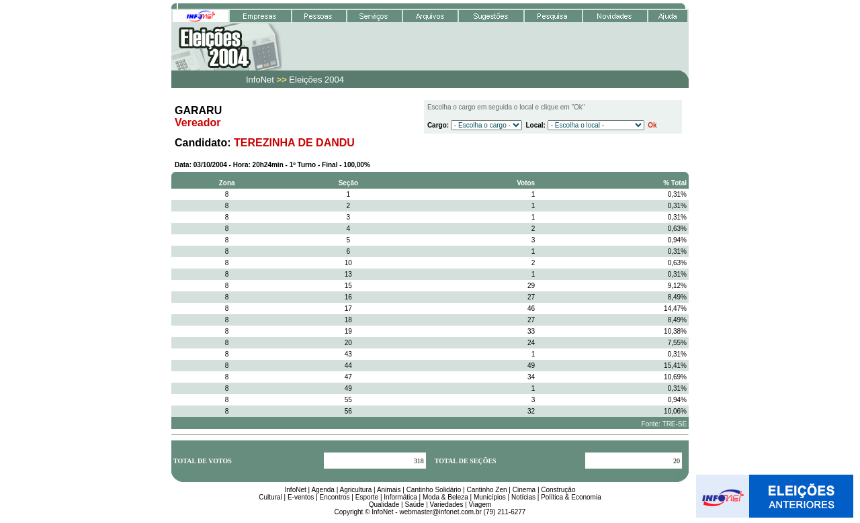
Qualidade (384, 504)
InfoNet (295, 489)
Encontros (335, 497)
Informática (400, 497)
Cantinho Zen (487, 489)
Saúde (414, 504)
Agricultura (355, 489)
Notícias (523, 497)
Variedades (447, 504)
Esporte (366, 497)
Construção (558, 489)
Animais (389, 489)
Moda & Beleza (445, 497)
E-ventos (301, 497)
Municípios (490, 497)
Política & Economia (571, 497)
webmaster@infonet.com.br (440, 512)
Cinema (524, 489)
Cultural (270, 497)
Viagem (480, 504)
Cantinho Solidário (434, 489)
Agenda (322, 489)
